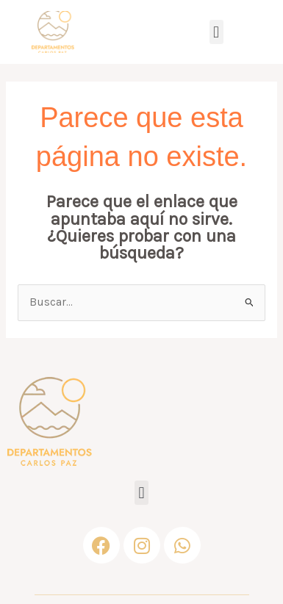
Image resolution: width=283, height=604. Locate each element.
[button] (216, 32)
